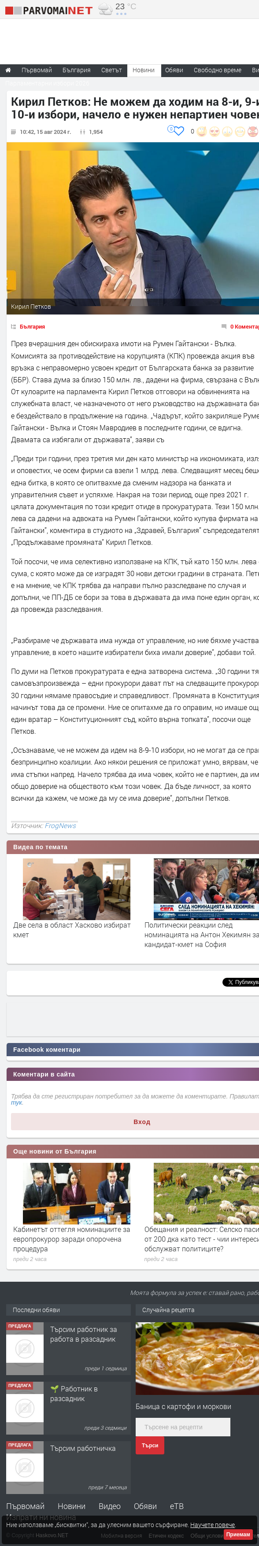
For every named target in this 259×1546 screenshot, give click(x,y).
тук (16, 1102)
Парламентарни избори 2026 (47, 83)
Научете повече (212, 1524)
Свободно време (217, 70)
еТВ (177, 1506)
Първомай (25, 1506)
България (32, 326)
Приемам (238, 1534)
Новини (144, 70)
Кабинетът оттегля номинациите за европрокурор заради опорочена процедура (71, 1239)
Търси (150, 1445)
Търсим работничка (83, 1448)
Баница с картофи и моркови (183, 1406)
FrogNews (60, 825)
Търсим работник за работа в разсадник (83, 1333)
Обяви (145, 1506)
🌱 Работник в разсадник (74, 1393)
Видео (110, 1506)
